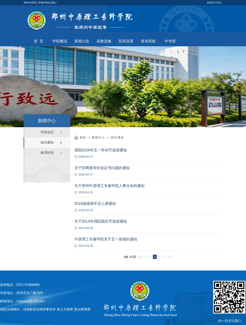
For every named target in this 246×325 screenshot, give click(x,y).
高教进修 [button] (104, 41)
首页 (83, 137)
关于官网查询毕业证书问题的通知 (102, 168)
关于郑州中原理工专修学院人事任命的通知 (109, 186)
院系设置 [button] (126, 41)
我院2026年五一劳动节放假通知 (100, 150)
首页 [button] (39, 41)
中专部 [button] (170, 41)
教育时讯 (47, 152)
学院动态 (47, 132)
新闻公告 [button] (81, 41)
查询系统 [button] (148, 41)
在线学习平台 (214, 2)
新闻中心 (98, 137)
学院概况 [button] (59, 41)
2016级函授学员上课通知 (95, 204)
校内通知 (47, 142)
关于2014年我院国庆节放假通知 (100, 221)
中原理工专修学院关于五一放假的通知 (105, 239)
